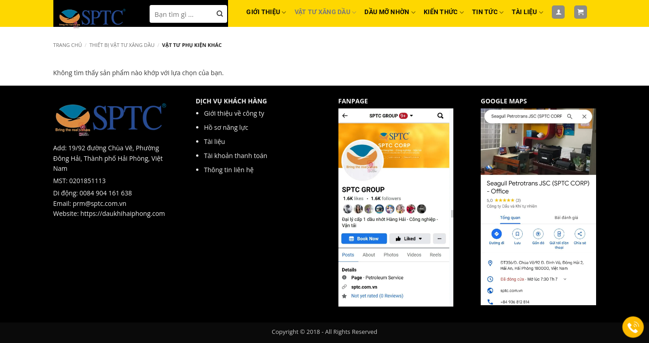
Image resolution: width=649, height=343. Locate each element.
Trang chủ (67, 44)
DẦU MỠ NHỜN (389, 12)
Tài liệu (215, 141)
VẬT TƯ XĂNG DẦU (326, 12)
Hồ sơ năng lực (227, 127)
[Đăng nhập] (558, 12)
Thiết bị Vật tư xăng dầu (122, 44)
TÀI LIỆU (527, 12)
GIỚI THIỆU (266, 12)
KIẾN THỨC (444, 12)
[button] (580, 12)
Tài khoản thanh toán (235, 155)
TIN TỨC (488, 12)
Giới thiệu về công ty (235, 113)
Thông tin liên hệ (229, 169)
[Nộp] (220, 14)
